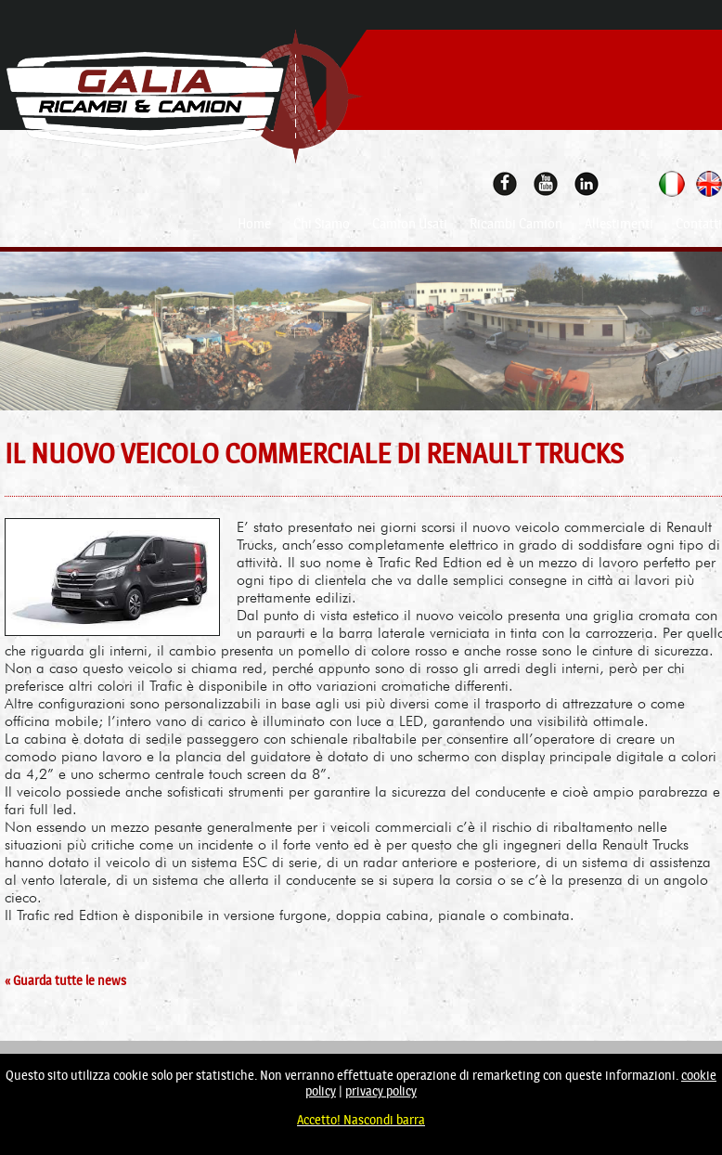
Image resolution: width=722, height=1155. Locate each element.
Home (254, 223)
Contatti (699, 223)
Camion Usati (409, 223)
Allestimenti (619, 223)
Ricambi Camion (516, 223)
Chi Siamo (321, 223)
